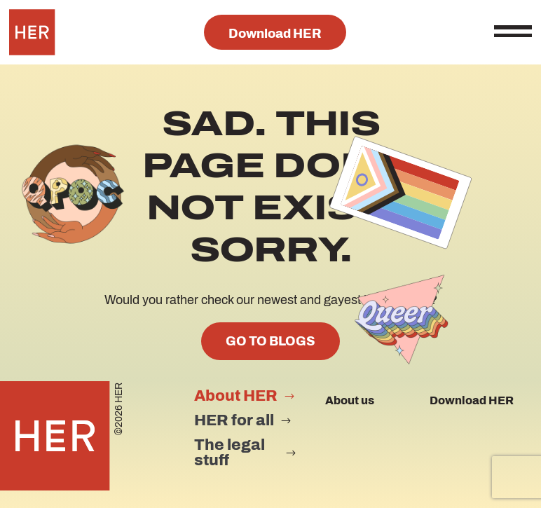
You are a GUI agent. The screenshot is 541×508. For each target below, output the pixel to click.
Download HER (275, 34)
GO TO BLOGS (270, 341)
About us (349, 400)
